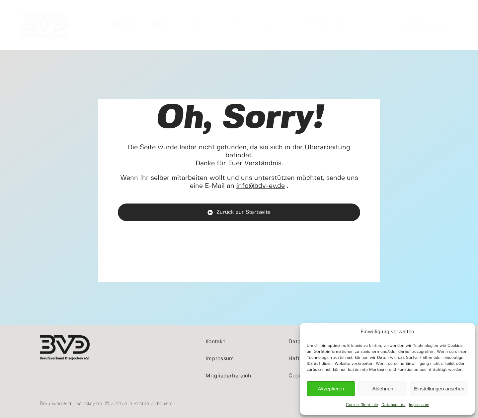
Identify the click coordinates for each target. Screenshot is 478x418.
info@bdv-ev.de (260, 186)
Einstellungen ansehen (439, 388)
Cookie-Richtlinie (362, 405)
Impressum (419, 405)
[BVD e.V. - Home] (239, 212)
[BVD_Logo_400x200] (65, 338)
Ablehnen (382, 388)
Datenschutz (393, 405)
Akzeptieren (331, 388)
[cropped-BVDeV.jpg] (45, 3)
